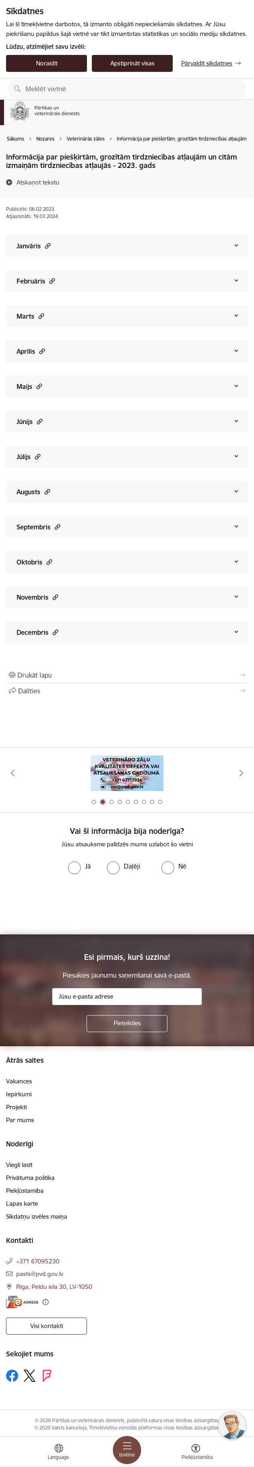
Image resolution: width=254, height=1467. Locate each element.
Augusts (33, 491)
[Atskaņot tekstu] (38, 182)
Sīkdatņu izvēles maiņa (36, 1216)
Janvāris (34, 245)
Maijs (29, 386)
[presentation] (67, 904)
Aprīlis (31, 351)
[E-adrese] (22, 1302)
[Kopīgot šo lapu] (127, 691)
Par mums (20, 1120)
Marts (30, 316)
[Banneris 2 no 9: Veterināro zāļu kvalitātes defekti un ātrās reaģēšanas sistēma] (127, 773)
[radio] (79, 866)
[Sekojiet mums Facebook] (12, 1376)
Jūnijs (29, 421)
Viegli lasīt (19, 1165)
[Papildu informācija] (45, 1302)
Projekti (16, 1107)
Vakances (19, 1081)
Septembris (38, 527)
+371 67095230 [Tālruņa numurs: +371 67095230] (37, 1261)
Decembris (37, 632)
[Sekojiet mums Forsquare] (47, 1376)
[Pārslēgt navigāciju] (127, 1450)
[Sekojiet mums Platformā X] (29, 1376)
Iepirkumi (19, 1094)
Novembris (37, 597)
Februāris (36, 281)
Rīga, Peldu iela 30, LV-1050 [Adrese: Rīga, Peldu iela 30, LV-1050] (54, 1287)
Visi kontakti (46, 1326)
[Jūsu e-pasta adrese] (127, 996)
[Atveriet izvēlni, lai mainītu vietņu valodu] (58, 1453)
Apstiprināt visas (132, 63)
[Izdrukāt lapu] (127, 675)
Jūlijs (28, 456)
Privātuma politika (30, 1178)
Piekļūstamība (25, 1190)
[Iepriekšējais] (12, 773)
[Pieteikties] (127, 1023)
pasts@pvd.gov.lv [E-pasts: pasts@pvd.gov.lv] (39, 1274)
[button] (47, 245)
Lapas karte (22, 1203)
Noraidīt (46, 63)
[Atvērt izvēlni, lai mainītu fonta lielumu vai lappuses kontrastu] (196, 1453)
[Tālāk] (241, 773)
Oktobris (34, 562)
